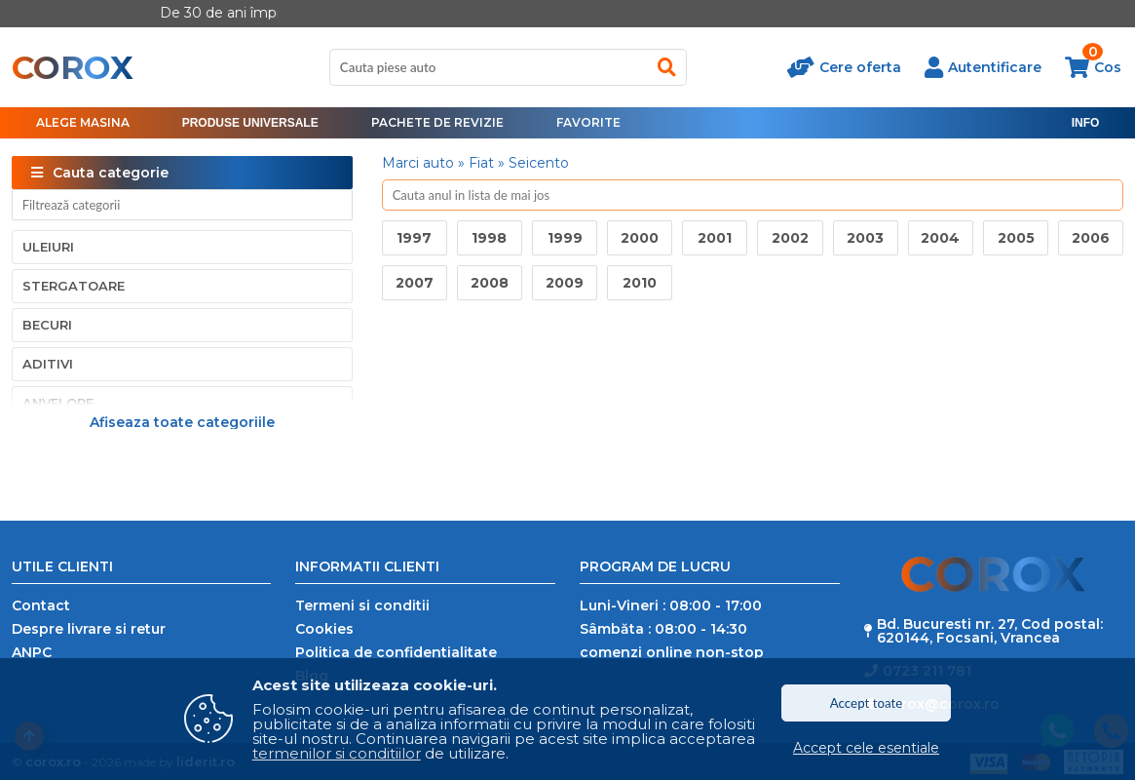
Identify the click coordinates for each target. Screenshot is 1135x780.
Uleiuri (48, 246)
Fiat (481, 163)
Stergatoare (73, 285)
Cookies (324, 629)
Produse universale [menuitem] (250, 123)
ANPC (32, 652)
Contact (41, 605)
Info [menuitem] (1086, 123)
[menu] (250, 122)
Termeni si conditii (362, 605)
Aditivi (47, 363)
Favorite (588, 122)
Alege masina (83, 122)
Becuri (47, 324)
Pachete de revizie (437, 122)
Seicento (539, 163)
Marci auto (418, 163)
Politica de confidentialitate (396, 652)
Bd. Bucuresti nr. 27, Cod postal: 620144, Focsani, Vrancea (990, 630)
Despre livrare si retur (89, 629)
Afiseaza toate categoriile (182, 421)
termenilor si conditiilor (336, 753)
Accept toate (866, 703)
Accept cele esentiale (866, 748)
